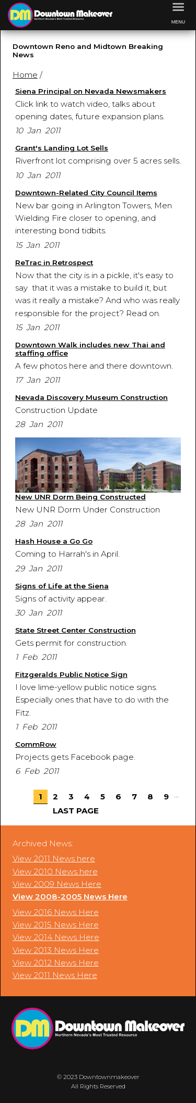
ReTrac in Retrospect (54, 262)
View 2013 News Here (56, 950)
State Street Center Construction (75, 630)
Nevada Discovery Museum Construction (91, 397)
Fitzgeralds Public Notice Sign (71, 674)
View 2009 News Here (57, 884)
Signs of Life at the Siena (62, 586)
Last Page (76, 811)
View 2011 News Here (55, 975)
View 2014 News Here (56, 937)
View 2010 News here (55, 871)
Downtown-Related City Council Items (86, 193)
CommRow (35, 744)
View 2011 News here (54, 858)
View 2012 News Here (56, 963)
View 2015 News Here (56, 925)
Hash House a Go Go (54, 541)
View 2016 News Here (56, 912)
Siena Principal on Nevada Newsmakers (90, 91)
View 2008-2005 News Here (70, 896)
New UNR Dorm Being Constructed (80, 497)
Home (25, 75)
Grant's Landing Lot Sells (61, 148)
